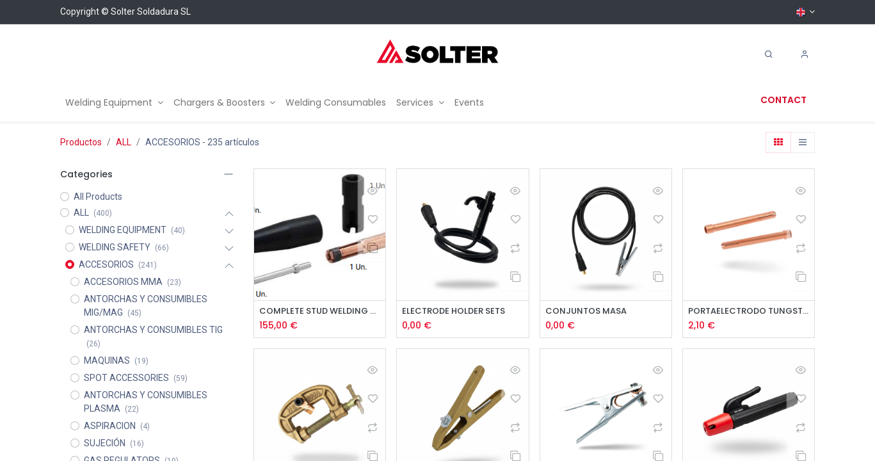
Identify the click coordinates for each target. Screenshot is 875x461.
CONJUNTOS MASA (588, 311)
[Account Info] (804, 54)
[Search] (769, 54)
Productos (81, 142)
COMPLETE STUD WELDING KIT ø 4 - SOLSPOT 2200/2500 (319, 311)
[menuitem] (114, 103)
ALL (123, 142)
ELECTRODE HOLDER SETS (457, 311)
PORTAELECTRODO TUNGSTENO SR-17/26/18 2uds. (748, 311)
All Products (98, 196)
